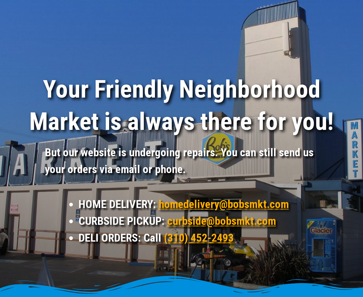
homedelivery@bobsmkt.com (224, 204)
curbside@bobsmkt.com (221, 220)
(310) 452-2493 (199, 237)
